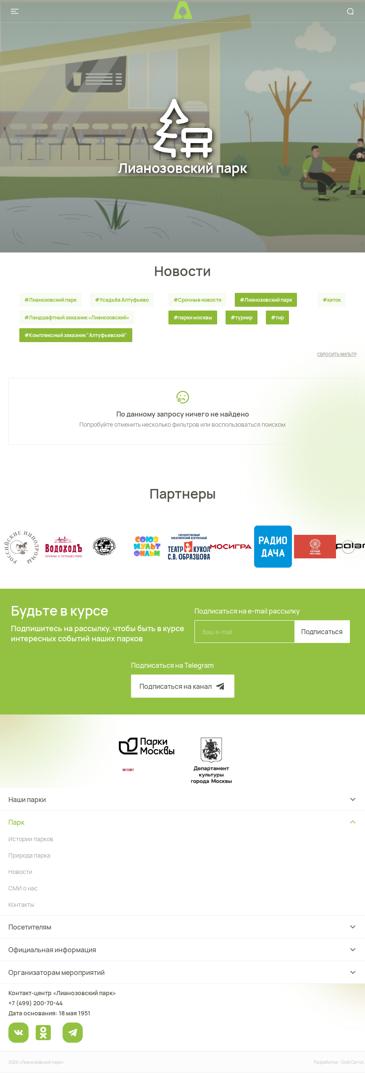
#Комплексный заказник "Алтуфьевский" (75, 335)
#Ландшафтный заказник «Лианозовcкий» (76, 317)
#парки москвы (192, 317)
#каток (332, 299)
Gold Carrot (352, 1062)
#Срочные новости (197, 299)
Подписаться (320, 631)
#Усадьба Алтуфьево (122, 299)
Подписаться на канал (182, 686)
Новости (20, 872)
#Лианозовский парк (50, 299)
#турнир (241, 317)
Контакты (21, 904)
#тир (277, 317)
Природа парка (29, 855)
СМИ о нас (23, 888)
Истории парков (30, 839)
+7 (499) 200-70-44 (35, 1003)
